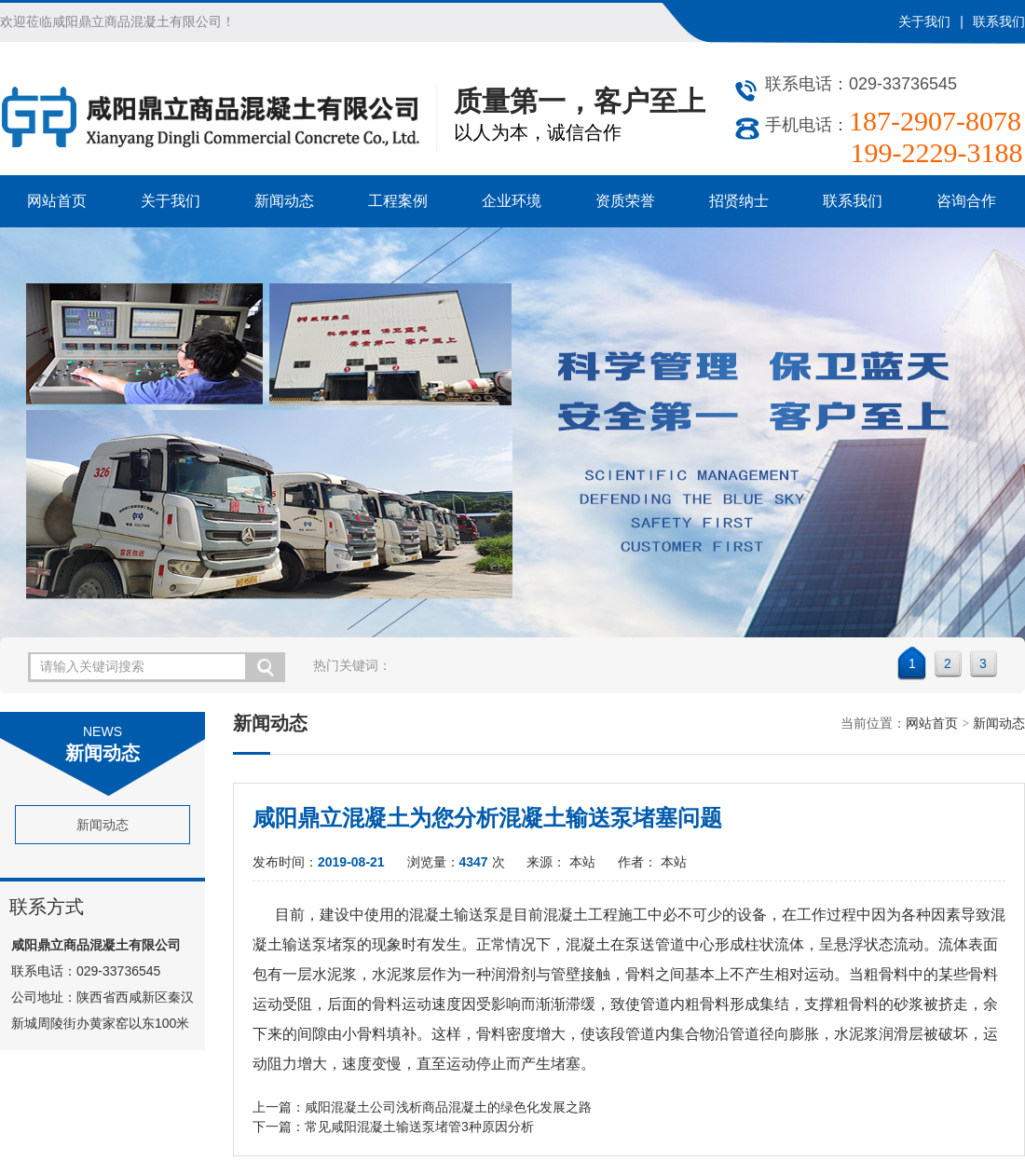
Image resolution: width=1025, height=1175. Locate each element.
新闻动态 (284, 201)
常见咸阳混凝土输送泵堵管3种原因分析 (419, 1126)
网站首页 (57, 201)
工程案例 (398, 201)
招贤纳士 (739, 201)
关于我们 (924, 21)
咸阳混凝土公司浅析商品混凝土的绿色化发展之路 (448, 1107)
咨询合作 (966, 201)
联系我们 (999, 21)
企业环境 (511, 201)
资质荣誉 (625, 201)
